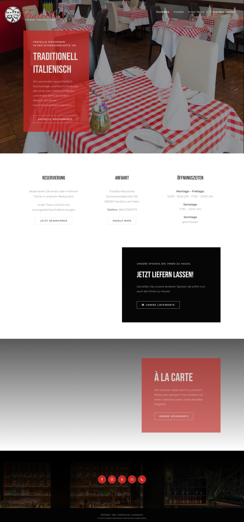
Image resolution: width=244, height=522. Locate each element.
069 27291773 (128, 210)
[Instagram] (112, 479)
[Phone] (142, 479)
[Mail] (132, 479)
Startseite (105, 514)
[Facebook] (102, 479)
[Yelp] (122, 479)
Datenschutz (124, 514)
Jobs (114, 514)
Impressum (137, 514)
